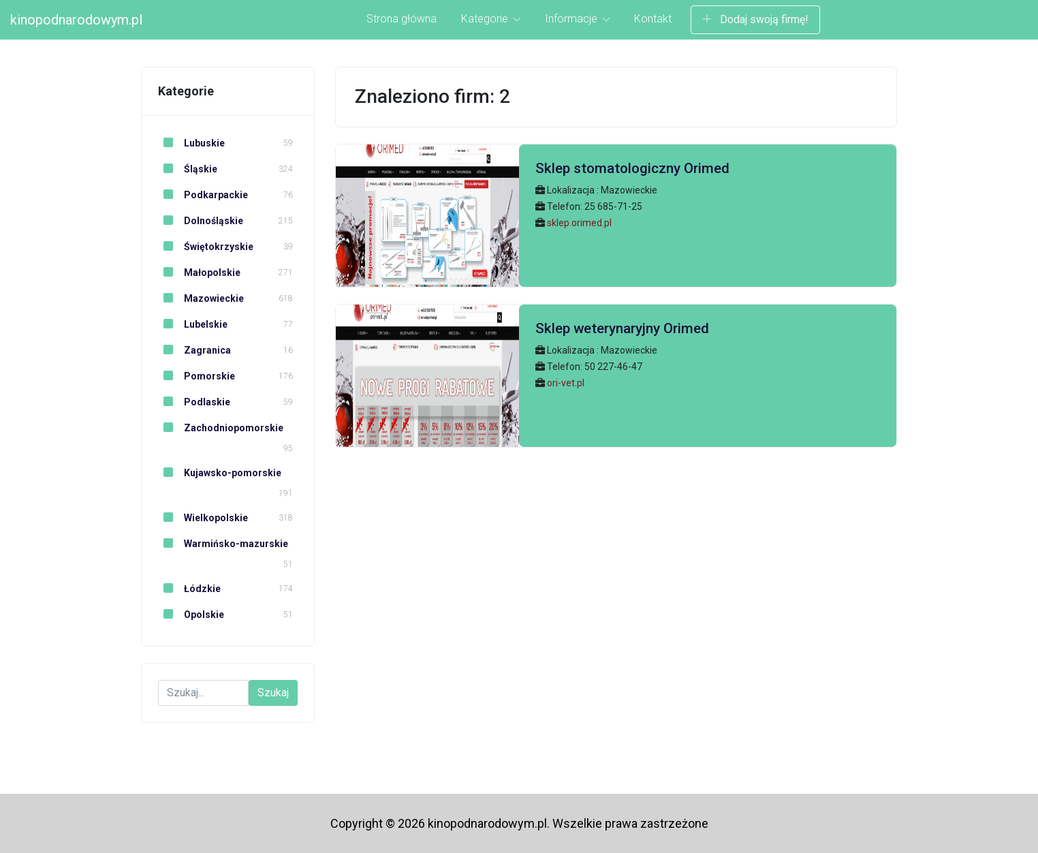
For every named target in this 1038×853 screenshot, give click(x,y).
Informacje (577, 18)
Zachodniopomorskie (220, 427)
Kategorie (490, 18)
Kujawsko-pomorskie (219, 472)
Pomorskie (196, 376)
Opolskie (191, 614)
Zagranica (194, 350)
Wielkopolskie (203, 517)
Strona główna (401, 18)
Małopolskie (199, 272)
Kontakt (653, 18)
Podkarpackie (203, 194)
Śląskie (187, 169)
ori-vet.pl (565, 382)
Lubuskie (191, 143)
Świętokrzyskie (205, 246)
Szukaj (273, 692)
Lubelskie (192, 324)
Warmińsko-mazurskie (223, 543)
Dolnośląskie (200, 220)
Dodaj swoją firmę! (755, 19)
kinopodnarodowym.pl (76, 20)
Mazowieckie (201, 298)
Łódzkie (189, 588)
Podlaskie (194, 402)
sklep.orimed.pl (579, 222)
